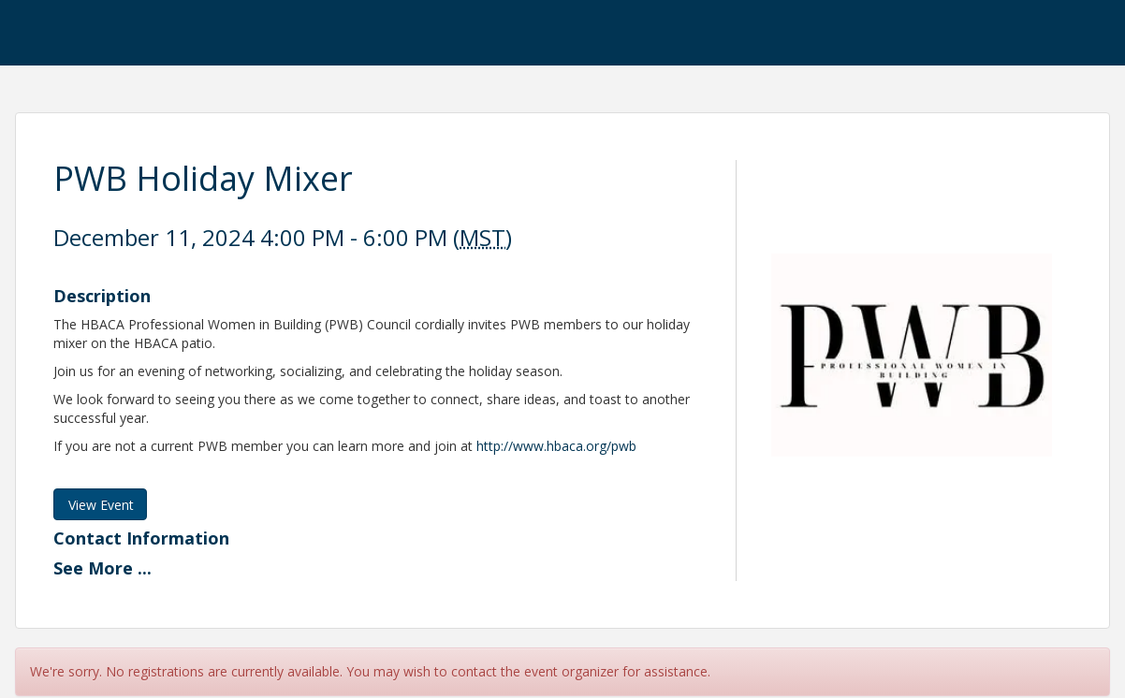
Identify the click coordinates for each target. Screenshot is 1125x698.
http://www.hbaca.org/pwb (556, 446)
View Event (101, 505)
